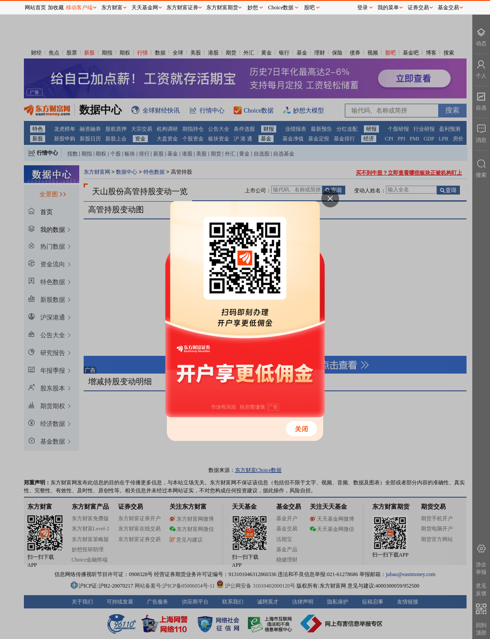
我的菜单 (388, 7)
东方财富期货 (222, 7)
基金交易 (448, 7)
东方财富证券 (182, 7)
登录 (362, 7)
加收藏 (56, 7)
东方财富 (112, 7)
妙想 (252, 7)
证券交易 (418, 7)
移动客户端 (79, 7)
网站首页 (35, 7)
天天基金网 (144, 7)
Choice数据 (281, 7)
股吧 (309, 7)
